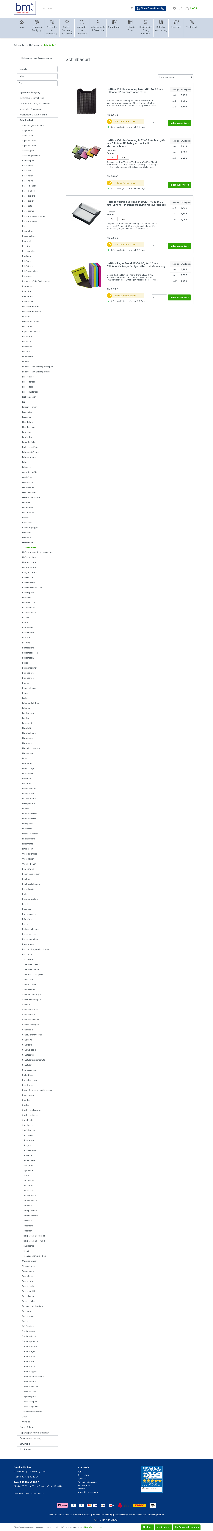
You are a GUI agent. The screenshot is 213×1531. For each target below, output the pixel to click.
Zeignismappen (29, 1396)
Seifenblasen (28, 1075)
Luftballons (27, 763)
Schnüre (26, 1004)
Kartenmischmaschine (32, 587)
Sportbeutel (27, 1125)
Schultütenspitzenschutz (33, 1060)
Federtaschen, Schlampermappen (37, 367)
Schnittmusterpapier (31, 999)
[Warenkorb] (191, 8)
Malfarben (27, 783)
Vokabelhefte (28, 1266)
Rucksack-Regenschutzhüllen (35, 949)
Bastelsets (27, 206)
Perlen (25, 894)
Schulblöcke (27, 1030)
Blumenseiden (28, 251)
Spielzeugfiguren (30, 1115)
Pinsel (25, 904)
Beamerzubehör (29, 236)
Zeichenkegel (28, 1351)
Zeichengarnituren (30, 1341)
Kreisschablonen (29, 668)
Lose (24, 758)
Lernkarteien (28, 713)
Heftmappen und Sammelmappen (36, 59)
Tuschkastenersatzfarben (34, 1256)
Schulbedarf (26, 120)
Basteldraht (27, 165)
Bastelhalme (27, 181)
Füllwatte (26, 467)
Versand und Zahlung (87, 1482)
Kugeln (25, 693)
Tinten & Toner (27, 1427)
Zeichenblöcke (29, 1336)
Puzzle (25, 924)
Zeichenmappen (29, 1371)
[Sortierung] (175, 77)
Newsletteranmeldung (88, 1492)
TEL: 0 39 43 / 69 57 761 (27, 1476)
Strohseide (27, 1155)
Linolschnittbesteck (31, 748)
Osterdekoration (29, 854)
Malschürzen (28, 793)
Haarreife (26, 537)
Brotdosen (27, 276)
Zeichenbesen (28, 1331)
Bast (24, 226)
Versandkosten (100, 1514)
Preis (37, 83)
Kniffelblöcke (28, 632)
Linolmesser (27, 738)
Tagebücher (27, 1170)
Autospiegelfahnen (31, 155)
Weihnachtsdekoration (32, 1306)
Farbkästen (27, 346)
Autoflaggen (28, 150)
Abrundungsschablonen (33, 125)
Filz (23, 402)
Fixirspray (26, 417)
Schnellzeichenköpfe (31, 994)
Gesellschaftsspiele (31, 497)
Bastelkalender (29, 186)
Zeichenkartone (29, 1346)
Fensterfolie (27, 387)
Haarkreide (27, 532)
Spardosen (27, 1100)
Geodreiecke (28, 487)
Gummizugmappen (30, 527)
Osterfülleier (28, 859)
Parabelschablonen (31, 884)
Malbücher (27, 778)
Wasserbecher (28, 1301)
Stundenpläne (28, 1160)
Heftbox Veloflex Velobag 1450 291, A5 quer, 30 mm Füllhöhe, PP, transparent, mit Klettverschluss (136, 203)
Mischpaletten (28, 803)
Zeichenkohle (28, 1361)
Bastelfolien (27, 176)
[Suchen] (132, 8)
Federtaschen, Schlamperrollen (36, 372)
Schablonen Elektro (31, 964)
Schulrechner (28, 1045)
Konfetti (26, 638)
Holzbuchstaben (29, 567)
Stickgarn (26, 1145)
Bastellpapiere (28, 191)
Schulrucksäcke (29, 1050)
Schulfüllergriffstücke (32, 1035)
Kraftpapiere (28, 648)
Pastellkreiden (28, 889)
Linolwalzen (27, 753)
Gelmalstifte (27, 482)
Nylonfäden (27, 849)
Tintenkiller (27, 1205)
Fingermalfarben (29, 407)
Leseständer (28, 723)
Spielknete (27, 1105)
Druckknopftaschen (31, 321)
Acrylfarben (27, 130)
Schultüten (27, 1065)
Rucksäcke (27, 954)
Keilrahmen (27, 597)
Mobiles (25, 808)
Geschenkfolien (29, 492)
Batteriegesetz (85, 1485)
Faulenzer (26, 351)
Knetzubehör (28, 627)
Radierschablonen (30, 929)
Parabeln (26, 879)
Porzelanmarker (29, 914)
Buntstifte (27, 291)
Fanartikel (26, 341)
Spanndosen (28, 1095)
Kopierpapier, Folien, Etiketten (34, 1432)
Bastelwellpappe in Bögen (34, 216)
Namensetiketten (30, 834)
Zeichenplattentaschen (33, 1376)
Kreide (25, 663)
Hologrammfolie (29, 562)
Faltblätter (27, 336)
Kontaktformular (37, 1493)
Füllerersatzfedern (30, 452)
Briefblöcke (27, 266)
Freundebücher (29, 442)
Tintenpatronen (29, 1210)
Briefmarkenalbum (30, 271)
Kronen (25, 683)
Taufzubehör (28, 1180)
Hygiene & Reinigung (30, 92)
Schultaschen (28, 1055)
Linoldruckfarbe (29, 733)
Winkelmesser (28, 1316)
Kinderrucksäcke (29, 612)
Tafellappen (27, 1165)
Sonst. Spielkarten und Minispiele (37, 1090)
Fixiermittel (27, 412)
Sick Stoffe (27, 1085)
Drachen (26, 316)
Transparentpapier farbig (33, 1241)
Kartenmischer (28, 582)
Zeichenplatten (29, 1381)
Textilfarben (28, 1185)
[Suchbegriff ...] (85, 8)
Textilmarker (28, 1190)
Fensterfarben (28, 382)
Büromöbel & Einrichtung (32, 98)
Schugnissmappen (30, 1025)
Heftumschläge (29, 557)
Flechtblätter (28, 422)
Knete (25, 622)
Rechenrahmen (29, 934)
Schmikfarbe (28, 979)
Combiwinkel (28, 301)
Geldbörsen (27, 477)
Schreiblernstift (29, 1014)
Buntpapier (27, 286)
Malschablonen (29, 788)
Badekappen (28, 160)
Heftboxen (27, 542)
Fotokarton (27, 437)
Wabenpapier (28, 1271)
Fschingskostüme (30, 447)
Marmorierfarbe (29, 798)
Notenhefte (27, 844)
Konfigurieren (163, 1527)
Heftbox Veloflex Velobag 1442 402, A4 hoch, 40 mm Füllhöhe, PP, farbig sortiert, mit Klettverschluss (136, 143)
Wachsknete (27, 1281)
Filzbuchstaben (29, 397)
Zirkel (24, 1417)
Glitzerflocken (28, 512)
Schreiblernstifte (30, 1009)
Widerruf (81, 1489)
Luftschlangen (28, 768)
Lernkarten (27, 718)
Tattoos (26, 1175)
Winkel (25, 1321)
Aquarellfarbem (29, 140)
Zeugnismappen (29, 1401)
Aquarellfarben (29, 145)
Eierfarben (27, 326)
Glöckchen (27, 522)
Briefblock (27, 261)
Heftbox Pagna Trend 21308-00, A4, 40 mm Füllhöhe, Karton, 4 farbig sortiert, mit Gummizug (136, 265)
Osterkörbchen (29, 864)
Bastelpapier (28, 201)
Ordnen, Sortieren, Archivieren (35, 103)
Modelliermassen (29, 813)
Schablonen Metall (30, 969)
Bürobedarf (25, 1449)
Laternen (26, 708)
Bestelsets (27, 241)
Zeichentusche (29, 1391)
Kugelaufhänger (29, 688)
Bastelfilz (26, 171)
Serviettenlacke (29, 1080)
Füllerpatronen (29, 457)
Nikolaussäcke (28, 839)
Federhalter (27, 356)
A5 (123, 157)
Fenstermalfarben (30, 392)
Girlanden (26, 502)
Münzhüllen (27, 829)
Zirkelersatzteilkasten (32, 1412)
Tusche (25, 1251)
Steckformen (28, 1135)
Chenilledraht (28, 296)
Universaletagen (29, 1261)
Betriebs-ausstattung (30, 1438)
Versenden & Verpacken (31, 109)
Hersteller (37, 69)
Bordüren (26, 256)
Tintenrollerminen (30, 1216)
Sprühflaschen (28, 1130)
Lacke (25, 698)
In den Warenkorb (179, 123)
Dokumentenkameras (31, 311)
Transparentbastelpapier (33, 1236)
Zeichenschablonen (31, 1386)
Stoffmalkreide (29, 1150)
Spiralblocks (27, 1120)
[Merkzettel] (174, 8)
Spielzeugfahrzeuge (31, 1110)
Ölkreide (26, 1422)
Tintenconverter (29, 1200)
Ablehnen (147, 1527)
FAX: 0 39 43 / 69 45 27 (26, 1482)
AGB (80, 1472)
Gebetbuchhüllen (30, 472)
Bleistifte (26, 246)
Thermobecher (29, 1195)
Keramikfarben (28, 602)
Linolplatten (27, 743)
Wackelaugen (28, 1296)
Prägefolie (27, 919)
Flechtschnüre (28, 427)
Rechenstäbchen (30, 939)
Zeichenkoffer (28, 1356)
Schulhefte (27, 1040)
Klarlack (25, 617)
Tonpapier (27, 1231)
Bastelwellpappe (29, 221)
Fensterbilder (28, 377)
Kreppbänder (28, 678)
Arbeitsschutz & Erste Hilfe (33, 114)
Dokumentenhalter (30, 306)
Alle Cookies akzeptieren (187, 1527)
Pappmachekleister (31, 874)
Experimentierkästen (31, 331)
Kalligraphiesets (29, 572)
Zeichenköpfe (28, 1366)
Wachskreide (28, 1286)
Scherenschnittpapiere (32, 974)
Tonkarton (27, 1221)
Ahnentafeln (27, 135)
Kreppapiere (28, 673)
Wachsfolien (27, 1276)
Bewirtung (25, 1443)
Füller (24, 462)
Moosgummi (27, 823)
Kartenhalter (28, 577)
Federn (25, 362)
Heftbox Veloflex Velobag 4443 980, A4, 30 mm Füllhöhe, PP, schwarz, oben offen (135, 90)
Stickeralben (28, 1140)
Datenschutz (83, 1475)
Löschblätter (28, 773)
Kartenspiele (28, 592)
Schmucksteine (29, 989)
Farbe (37, 76)
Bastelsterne (28, 211)
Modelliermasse (29, 818)
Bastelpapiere (28, 196)
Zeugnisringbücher (30, 1406)
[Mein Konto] (181, 8)
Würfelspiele (28, 1326)
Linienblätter (28, 728)
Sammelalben (28, 959)
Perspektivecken (30, 899)
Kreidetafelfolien (30, 653)
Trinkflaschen (28, 1246)
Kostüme (26, 643)
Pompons (26, 909)
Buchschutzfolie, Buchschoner (36, 281)
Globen (25, 517)
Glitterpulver (28, 507)
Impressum (82, 1478)
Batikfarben (27, 231)
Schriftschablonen (30, 1019)
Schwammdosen (29, 1070)
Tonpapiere (27, 1226)
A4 (112, 157)
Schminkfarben (29, 984)
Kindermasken (28, 607)
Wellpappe (27, 1311)
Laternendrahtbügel (31, 703)
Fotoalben (27, 432)
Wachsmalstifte (29, 1291)
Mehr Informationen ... (93, 1527)
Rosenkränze (28, 944)
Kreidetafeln (28, 658)
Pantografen (28, 869)
